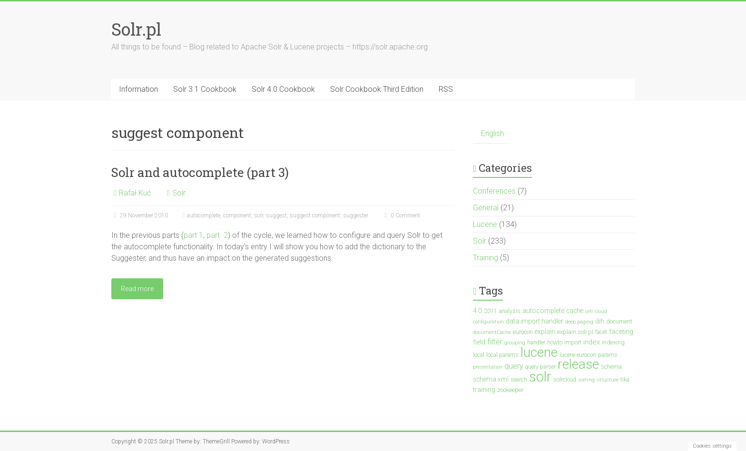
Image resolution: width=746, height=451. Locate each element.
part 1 (193, 235)
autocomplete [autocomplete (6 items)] (543, 311)
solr (258, 215)
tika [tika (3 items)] (624, 379)
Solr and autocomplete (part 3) (200, 172)
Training (485, 257)
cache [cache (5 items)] (574, 310)
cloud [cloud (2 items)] (601, 311)
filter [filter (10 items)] (494, 341)
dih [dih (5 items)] (599, 321)
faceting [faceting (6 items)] (621, 332)
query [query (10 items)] (513, 366)
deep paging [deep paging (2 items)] (579, 322)
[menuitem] (491, 134)
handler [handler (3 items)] (536, 342)
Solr (179, 192)
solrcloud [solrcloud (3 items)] (564, 379)
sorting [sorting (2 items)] (586, 380)
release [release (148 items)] (578, 364)
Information (138, 89)
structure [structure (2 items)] (607, 380)
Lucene (485, 224)
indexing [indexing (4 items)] (613, 342)
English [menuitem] (492, 133)
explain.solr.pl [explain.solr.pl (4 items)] (575, 331)
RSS (446, 89)
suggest (276, 215)
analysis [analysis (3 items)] (509, 311)
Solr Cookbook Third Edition (376, 89)
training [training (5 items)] (484, 389)
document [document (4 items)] (619, 321)
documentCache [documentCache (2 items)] (492, 332)
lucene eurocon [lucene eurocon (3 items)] (578, 355)
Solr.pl (136, 29)
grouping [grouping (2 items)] (514, 343)
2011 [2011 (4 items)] (490, 310)
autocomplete (203, 215)
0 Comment (401, 215)
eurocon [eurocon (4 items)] (523, 331)
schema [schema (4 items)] (611, 366)
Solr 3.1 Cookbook (204, 89)
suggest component (315, 215)
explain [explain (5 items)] (545, 331)
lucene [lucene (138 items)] (539, 352)
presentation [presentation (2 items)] (487, 367)
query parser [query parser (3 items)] (540, 366)
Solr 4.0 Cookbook (283, 89)
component (237, 215)
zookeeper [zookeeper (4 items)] (510, 389)
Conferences (494, 191)
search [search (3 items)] (518, 379)
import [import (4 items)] (572, 342)
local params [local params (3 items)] (502, 355)
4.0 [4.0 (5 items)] (477, 310)
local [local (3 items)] (478, 355)
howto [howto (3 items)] (554, 342)
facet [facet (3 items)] (601, 332)
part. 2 (217, 235)
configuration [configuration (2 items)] (488, 322)
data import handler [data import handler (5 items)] (534, 321)
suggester (355, 215)
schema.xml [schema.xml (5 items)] (491, 379)
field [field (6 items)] (479, 342)
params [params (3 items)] (608, 355)
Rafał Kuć (135, 192)
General (486, 207)
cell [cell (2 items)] (589, 311)
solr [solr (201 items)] (540, 377)
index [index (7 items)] (591, 342)
